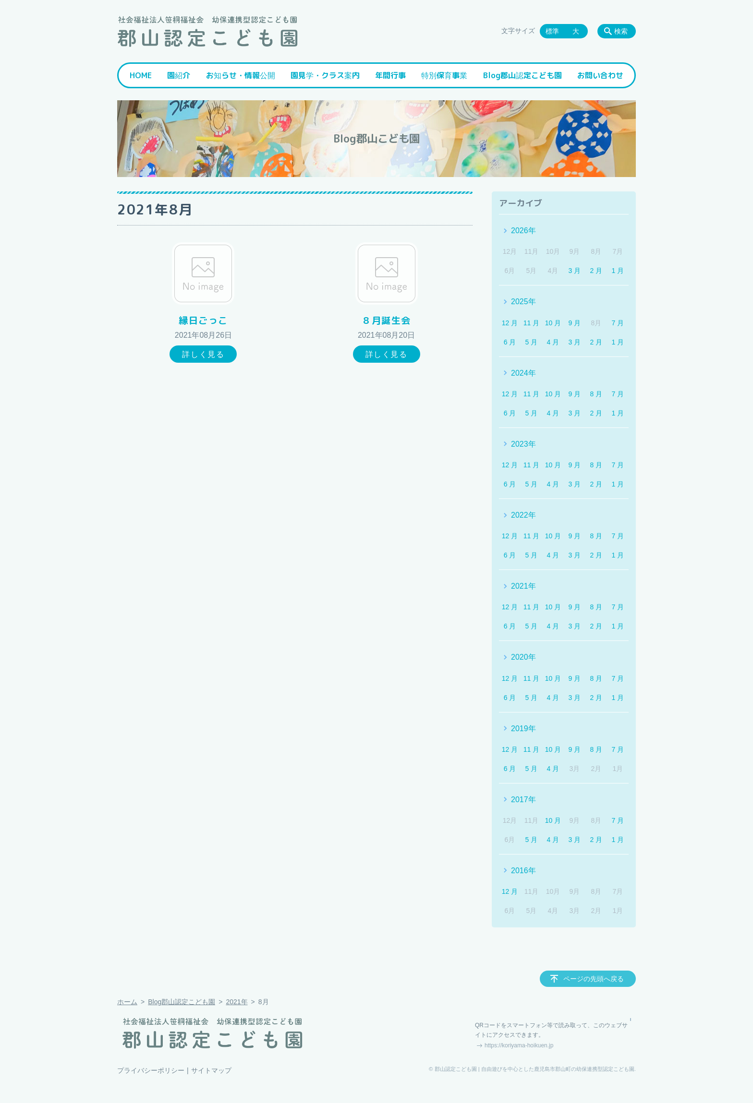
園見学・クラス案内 (325, 75)
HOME (141, 75)
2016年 (523, 870)
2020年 (523, 657)
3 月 (575, 270)
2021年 (523, 586)
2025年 (523, 301)
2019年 (523, 728)
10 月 (553, 323)
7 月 (617, 323)
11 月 (531, 323)
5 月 (531, 342)
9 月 (575, 323)
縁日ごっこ (203, 320)
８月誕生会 (386, 320)
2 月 (596, 270)
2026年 (523, 230)
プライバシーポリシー (150, 1070)
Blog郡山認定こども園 (522, 75)
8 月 (596, 394)
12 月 (510, 323)
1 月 (617, 270)
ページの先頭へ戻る (593, 979)
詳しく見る (203, 354)
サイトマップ (211, 1070)
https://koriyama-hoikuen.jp (519, 1045)
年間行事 (390, 75)
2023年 (523, 444)
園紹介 (178, 75)
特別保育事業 (444, 75)
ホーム (127, 1002)
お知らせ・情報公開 (240, 75)
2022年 (523, 515)
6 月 (510, 342)
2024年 (523, 373)
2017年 (523, 799)
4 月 (553, 342)
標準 (552, 31)
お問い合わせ (600, 75)
